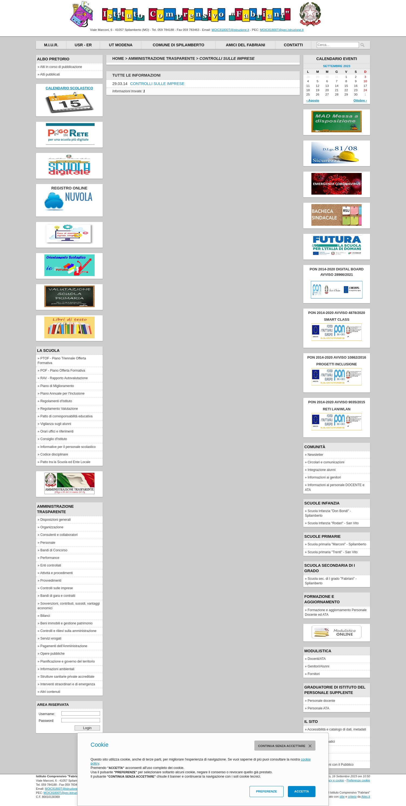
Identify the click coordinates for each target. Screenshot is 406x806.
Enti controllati (50, 565)
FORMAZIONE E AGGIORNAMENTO (322, 599)
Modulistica (317, 651)
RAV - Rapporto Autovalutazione (64, 378)
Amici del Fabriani (245, 45)
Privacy (313, 757)
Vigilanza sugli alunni (55, 424)
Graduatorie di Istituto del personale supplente (334, 690)
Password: (69, 720)
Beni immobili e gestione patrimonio (66, 623)
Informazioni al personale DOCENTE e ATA (334, 487)
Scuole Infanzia (322, 503)
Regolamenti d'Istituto (56, 401)
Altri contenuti (50, 692)
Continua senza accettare (286, 746)
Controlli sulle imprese (56, 588)
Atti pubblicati (50, 74)
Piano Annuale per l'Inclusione (62, 393)
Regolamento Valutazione (59, 409)
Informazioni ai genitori (324, 477)
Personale (47, 543)
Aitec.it (365, 796)
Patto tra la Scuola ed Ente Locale (65, 462)
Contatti (293, 45)
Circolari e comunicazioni (326, 462)
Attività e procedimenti (56, 573)
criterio (352, 796)
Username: (69, 713)
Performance (49, 558)
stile (342, 796)
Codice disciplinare (54, 454)
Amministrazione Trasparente (55, 509)
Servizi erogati (50, 638)
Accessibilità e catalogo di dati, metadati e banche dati (335, 732)
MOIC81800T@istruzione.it (230, 29)
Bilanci (45, 616)
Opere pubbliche (52, 654)
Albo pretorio (53, 59)
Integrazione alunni (321, 470)
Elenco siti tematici (321, 741)
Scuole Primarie (322, 536)
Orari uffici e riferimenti (57, 431)
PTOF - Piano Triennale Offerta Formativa (62, 360)
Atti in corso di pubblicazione (61, 67)
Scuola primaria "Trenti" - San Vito (333, 552)
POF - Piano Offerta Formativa (62, 370)
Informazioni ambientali (57, 669)
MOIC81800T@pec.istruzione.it (282, 29)
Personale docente (321, 701)
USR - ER (83, 45)
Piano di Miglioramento (57, 386)
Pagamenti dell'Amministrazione (63, 646)
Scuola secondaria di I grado (329, 568)
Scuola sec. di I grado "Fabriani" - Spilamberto (331, 581)
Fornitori (314, 674)
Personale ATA (318, 708)
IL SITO (311, 721)
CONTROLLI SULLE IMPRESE (157, 83)
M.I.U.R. (51, 45)
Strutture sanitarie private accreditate (67, 677)
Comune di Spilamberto (178, 45)
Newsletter (315, 455)
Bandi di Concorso (53, 550)
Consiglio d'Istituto (53, 439)
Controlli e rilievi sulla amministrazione (68, 631)
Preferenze (266, 791)
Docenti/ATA (317, 659)
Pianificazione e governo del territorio (67, 661)
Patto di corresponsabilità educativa (66, 416)
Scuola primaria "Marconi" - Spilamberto (337, 544)
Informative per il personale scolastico (68, 447)
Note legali (315, 749)
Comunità (314, 447)
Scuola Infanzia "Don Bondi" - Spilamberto (328, 513)
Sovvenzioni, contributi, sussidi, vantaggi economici (69, 606)
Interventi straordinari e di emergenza (67, 684)
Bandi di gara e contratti (57, 596)
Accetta (301, 791)
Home (118, 58)
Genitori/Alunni (318, 666)
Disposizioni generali (55, 520)
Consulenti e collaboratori (59, 535)
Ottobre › (360, 100)
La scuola (48, 350)
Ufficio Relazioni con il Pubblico (331, 764)
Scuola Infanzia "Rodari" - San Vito (333, 523)
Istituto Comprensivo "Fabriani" (196, 14)
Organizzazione (51, 527)
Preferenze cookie (358, 780)
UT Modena (120, 45)
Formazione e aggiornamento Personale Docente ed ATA (336, 612)
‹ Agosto (313, 100)
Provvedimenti (50, 580)
